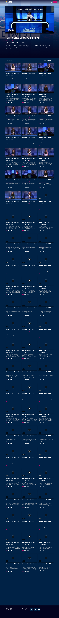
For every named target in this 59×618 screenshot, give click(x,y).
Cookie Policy (37, 614)
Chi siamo (31, 614)
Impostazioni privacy (46, 614)
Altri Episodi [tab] (9, 60)
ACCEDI (55, 2)
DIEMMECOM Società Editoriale (20, 609)
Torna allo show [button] (47, 60)
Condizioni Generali (41, 614)
